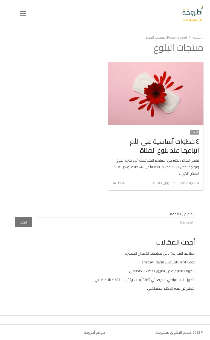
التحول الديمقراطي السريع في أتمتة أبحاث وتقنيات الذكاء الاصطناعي (145, 279)
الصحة (194, 132)
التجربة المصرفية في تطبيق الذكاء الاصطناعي (162, 271)
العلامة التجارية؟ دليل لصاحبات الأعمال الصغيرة (160, 253)
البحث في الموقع (182, 214)
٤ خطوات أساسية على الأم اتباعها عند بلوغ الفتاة (164, 145)
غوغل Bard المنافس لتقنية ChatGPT (168, 262)
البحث (24, 222)
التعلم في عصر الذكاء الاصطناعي (171, 288)
